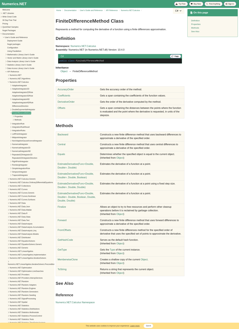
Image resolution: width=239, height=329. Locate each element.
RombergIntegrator (16, 151)
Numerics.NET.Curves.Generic (19, 179)
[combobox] (178, 11)
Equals (61, 154)
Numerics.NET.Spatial (15, 288)
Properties (15, 103)
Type (112, 249)
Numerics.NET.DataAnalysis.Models (21, 220)
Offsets (61, 108)
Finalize (62, 207)
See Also (195, 31)
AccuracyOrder (66, 89)
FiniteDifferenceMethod (18, 99)
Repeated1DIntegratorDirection (21, 144)
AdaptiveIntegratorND (17, 85)
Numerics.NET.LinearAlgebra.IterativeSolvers (25, 244)
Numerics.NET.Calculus (16, 68)
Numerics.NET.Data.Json (17, 193)
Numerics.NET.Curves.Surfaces (19, 186)
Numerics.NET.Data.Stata (17, 203)
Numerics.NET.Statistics (16, 292)
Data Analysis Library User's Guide (18, 47)
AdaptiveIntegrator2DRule (19, 78)
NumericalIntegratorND (18, 137)
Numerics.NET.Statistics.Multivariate (21, 298)
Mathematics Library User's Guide (17, 41)
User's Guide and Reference (13, 23)
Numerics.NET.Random (16, 268)
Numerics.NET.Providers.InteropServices (23, 264)
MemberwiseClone (68, 259)
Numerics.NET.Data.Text (16, 206)
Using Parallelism (11, 37)
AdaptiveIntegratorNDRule (19, 89)
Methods (14, 106)
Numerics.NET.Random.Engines (20, 274)
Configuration (9, 34)
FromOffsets (64, 230)
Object (64, 71)
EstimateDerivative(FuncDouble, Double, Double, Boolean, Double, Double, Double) (77, 197)
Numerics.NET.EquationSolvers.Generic (23, 230)
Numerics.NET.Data (14, 189)
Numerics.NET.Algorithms (17, 65)
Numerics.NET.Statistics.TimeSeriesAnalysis (24, 309)
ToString (62, 269)
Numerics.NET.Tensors (16, 312)
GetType (62, 249)
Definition (195, 20)
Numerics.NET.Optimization (18, 254)
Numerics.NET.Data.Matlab (17, 196)
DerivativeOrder (66, 102)
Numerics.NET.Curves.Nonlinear (20, 182)
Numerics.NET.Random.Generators (21, 278)
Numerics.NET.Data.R (15, 199)
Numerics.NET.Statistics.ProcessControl (23, 302)
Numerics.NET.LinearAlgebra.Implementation (25, 241)
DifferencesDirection (17, 92)
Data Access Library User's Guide (17, 54)
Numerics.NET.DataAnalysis (18, 210)
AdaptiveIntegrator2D (17, 75)
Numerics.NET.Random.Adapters (20, 271)
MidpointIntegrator (16, 124)
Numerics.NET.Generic (16, 234)
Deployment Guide (11, 27)
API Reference (10, 58)
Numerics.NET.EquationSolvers (19, 227)
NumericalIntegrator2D (18, 134)
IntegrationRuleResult (17, 113)
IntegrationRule (15, 110)
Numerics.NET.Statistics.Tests (19, 305)
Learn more (134, 326)
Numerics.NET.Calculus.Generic (19, 165)
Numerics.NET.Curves (15, 175)
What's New (6, 316)
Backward (63, 134)
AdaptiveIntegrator (16, 72)
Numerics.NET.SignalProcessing (20, 285)
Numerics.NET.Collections (17, 172)
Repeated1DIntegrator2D (19, 141)
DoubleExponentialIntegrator (20, 96)
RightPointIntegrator (17, 148)
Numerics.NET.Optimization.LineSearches (23, 257)
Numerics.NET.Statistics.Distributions (21, 295)
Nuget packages (10, 30)
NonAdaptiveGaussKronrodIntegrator (24, 127)
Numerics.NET (12, 61)
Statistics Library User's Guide (16, 51)
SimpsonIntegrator (16, 158)
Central (61, 144)
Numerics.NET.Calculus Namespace (75, 302)
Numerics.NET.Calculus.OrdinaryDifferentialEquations (28, 169)
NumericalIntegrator (17, 130)
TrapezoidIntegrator (17, 161)
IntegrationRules (15, 117)
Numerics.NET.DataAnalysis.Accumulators (24, 213)
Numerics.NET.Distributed (17, 224)
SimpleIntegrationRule (18, 154)
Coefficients (64, 95)
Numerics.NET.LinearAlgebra (18, 237)
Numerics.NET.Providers (16, 261)
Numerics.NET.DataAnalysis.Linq (20, 217)
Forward (62, 220)
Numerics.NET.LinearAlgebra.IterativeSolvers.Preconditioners (29, 250)
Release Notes (8, 320)
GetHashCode (65, 240)
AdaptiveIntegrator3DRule (19, 82)
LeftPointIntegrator (16, 120)
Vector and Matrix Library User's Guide (19, 44)
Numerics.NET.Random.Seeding (20, 281)
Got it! (148, 326)
